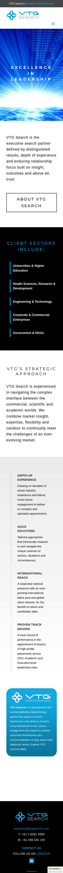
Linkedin (43, 853)
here (23, 749)
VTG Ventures (18, 707)
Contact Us (31, 848)
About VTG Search (31, 202)
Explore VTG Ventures (40, 3)
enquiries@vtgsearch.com (31, 828)
